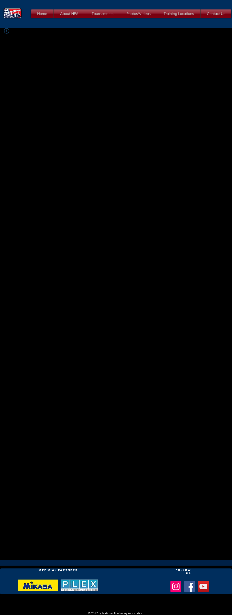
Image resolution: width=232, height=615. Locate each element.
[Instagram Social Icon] (175, 586)
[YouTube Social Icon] (203, 586)
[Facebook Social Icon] (189, 586)
